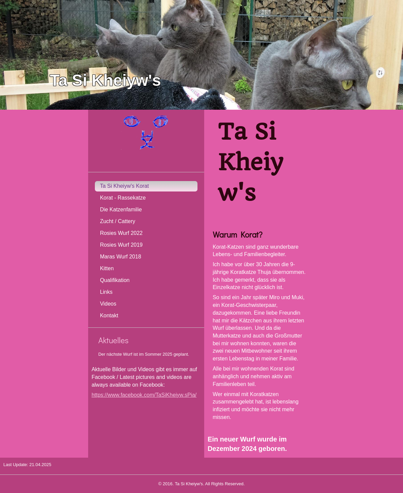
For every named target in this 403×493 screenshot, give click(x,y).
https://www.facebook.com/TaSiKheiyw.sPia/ (143, 395)
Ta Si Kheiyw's (105, 80)
